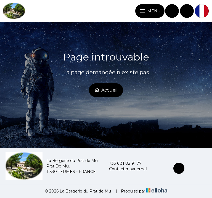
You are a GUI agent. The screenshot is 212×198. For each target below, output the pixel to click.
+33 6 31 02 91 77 (122, 163)
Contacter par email (125, 168)
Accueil (106, 90)
